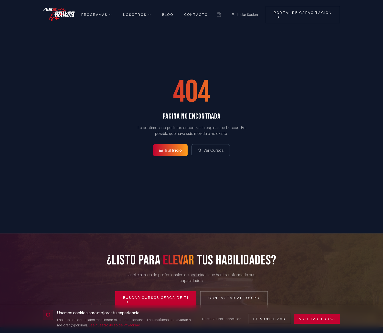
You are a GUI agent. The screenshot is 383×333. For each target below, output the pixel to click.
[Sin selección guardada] (218, 14)
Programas (96, 14)
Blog (167, 14)
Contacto (196, 14)
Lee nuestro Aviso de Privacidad (114, 325)
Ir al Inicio (170, 150)
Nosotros (137, 14)
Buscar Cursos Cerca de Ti (156, 299)
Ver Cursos (211, 150)
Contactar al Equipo (234, 297)
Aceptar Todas (317, 318)
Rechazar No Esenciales (221, 318)
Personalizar (269, 318)
